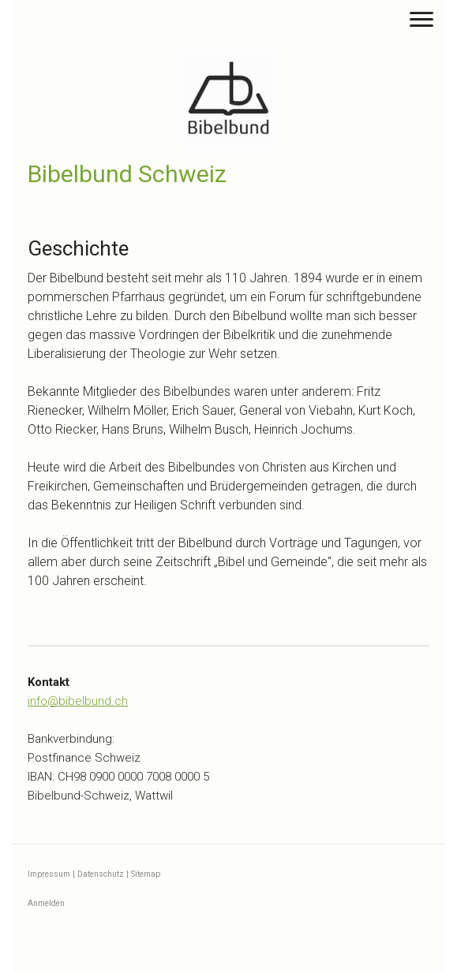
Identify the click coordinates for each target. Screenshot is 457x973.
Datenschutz (100, 874)
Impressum (49, 874)
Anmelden (46, 903)
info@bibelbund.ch (78, 701)
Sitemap (145, 874)
